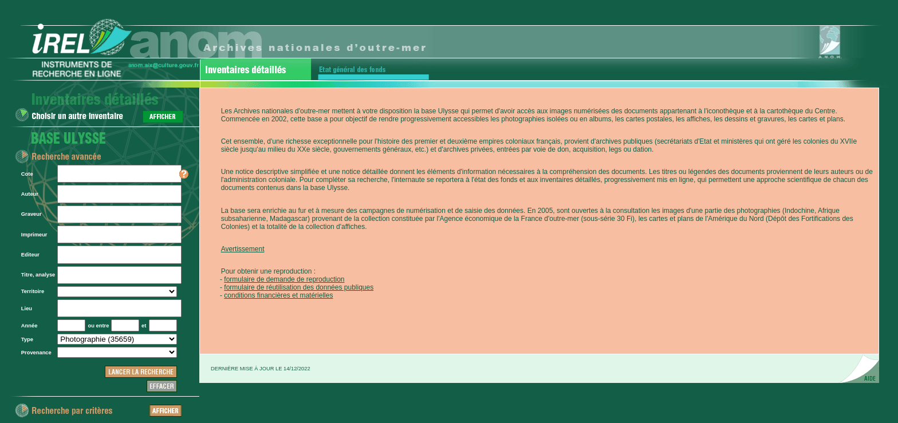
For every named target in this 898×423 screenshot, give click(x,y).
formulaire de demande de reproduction (284, 279)
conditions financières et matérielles (278, 295)
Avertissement (243, 249)
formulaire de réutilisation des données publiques (298, 287)
